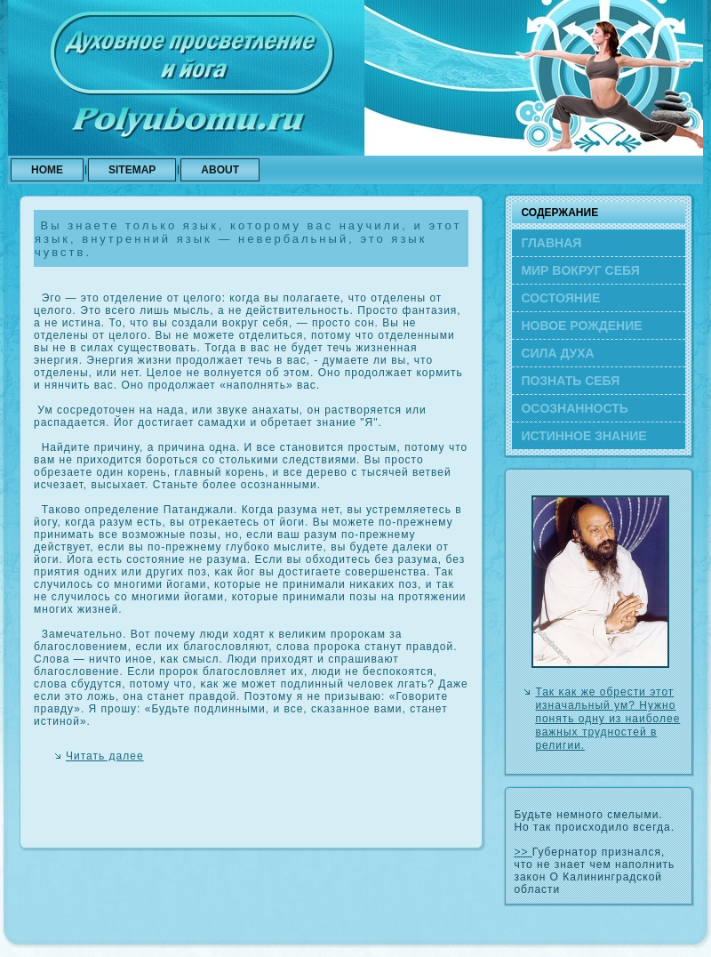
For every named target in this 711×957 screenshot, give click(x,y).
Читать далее (105, 756)
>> (522, 852)
